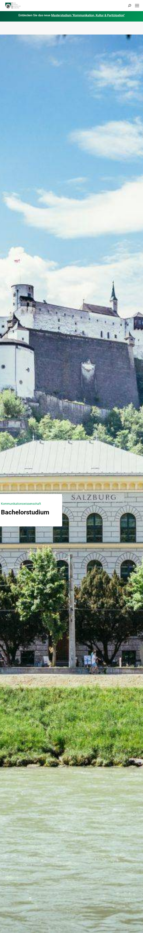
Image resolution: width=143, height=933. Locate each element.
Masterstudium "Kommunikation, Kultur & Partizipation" (88, 15)
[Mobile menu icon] (137, 5)
